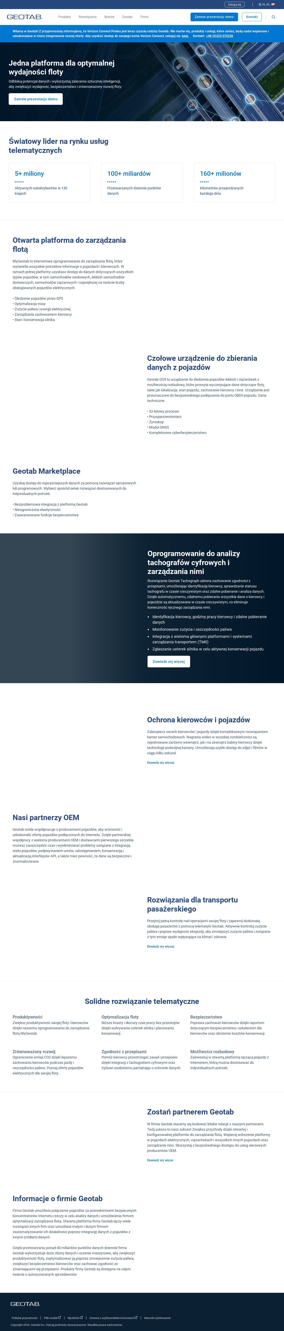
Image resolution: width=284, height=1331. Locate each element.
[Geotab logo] (25, 17)
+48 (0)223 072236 (219, 36)
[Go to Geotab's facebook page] (239, 1319)
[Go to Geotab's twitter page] (249, 1319)
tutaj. (185, 36)
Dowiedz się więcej (169, 661)
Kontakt (252, 17)
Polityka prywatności (24, 1318)
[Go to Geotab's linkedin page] (259, 1319)
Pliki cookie (52, 1318)
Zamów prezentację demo (214, 17)
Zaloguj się (234, 4)
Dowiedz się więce (160, 1160)
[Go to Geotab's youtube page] (268, 1319)
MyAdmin (75, 1318)
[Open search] (273, 16)
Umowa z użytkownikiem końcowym (113, 1318)
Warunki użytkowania (157, 1318)
